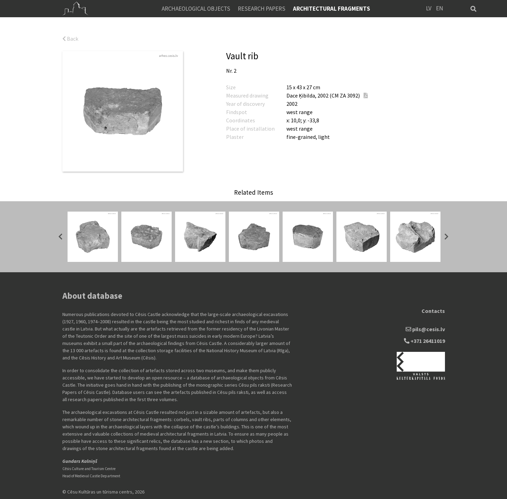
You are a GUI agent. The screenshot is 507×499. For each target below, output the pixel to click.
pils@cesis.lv (425, 329)
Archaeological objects (196, 8)
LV (429, 8)
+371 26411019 (424, 340)
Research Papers (261, 8)
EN (439, 8)
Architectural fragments (331, 8)
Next (446, 236)
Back (70, 38)
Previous (60, 236)
